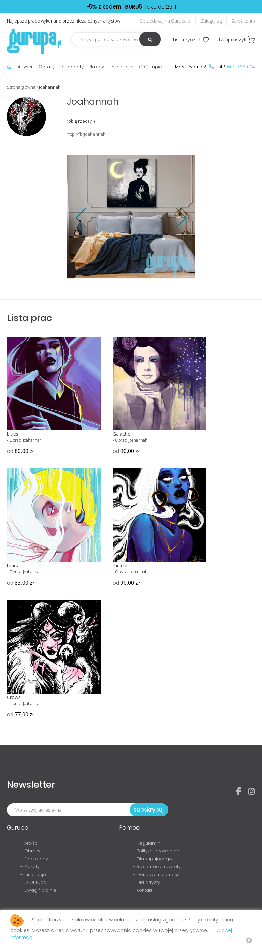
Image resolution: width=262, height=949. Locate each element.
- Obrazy (30, 851)
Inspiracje (121, 66)
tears (12, 565)
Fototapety (72, 66)
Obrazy (47, 66)
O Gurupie (150, 66)
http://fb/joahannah (86, 134)
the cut (120, 565)
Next (177, 218)
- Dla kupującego (152, 859)
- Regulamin (146, 843)
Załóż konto (243, 21)
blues (12, 433)
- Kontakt (142, 890)
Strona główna (21, 87)
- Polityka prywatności (157, 851)
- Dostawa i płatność (156, 874)
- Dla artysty (146, 882)
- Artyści (29, 843)
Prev (85, 218)
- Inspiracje (33, 874)
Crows (14, 697)
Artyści (25, 66)
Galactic (121, 433)
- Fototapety (34, 859)
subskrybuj (149, 810)
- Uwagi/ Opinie (38, 890)
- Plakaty (30, 866)
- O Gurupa (33, 882)
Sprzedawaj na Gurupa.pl (165, 21)
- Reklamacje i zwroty (157, 866)
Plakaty (96, 66)
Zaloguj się (211, 21)
